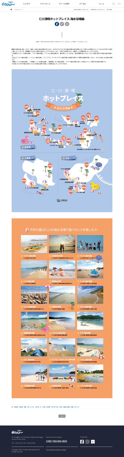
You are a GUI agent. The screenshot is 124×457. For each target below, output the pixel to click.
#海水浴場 (66, 407)
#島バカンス (75, 407)
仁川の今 (26, 3)
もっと (101, 3)
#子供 (37, 407)
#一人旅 (42, 407)
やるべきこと (45, 3)
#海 (60, 407)
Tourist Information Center (56, 450)
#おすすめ (54, 407)
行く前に (82, 3)
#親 (25, 407)
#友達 (21, 407)
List (62, 416)
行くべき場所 (64, 3)
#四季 (48, 407)
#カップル (30, 407)
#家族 (16, 407)
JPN (119, 3)
